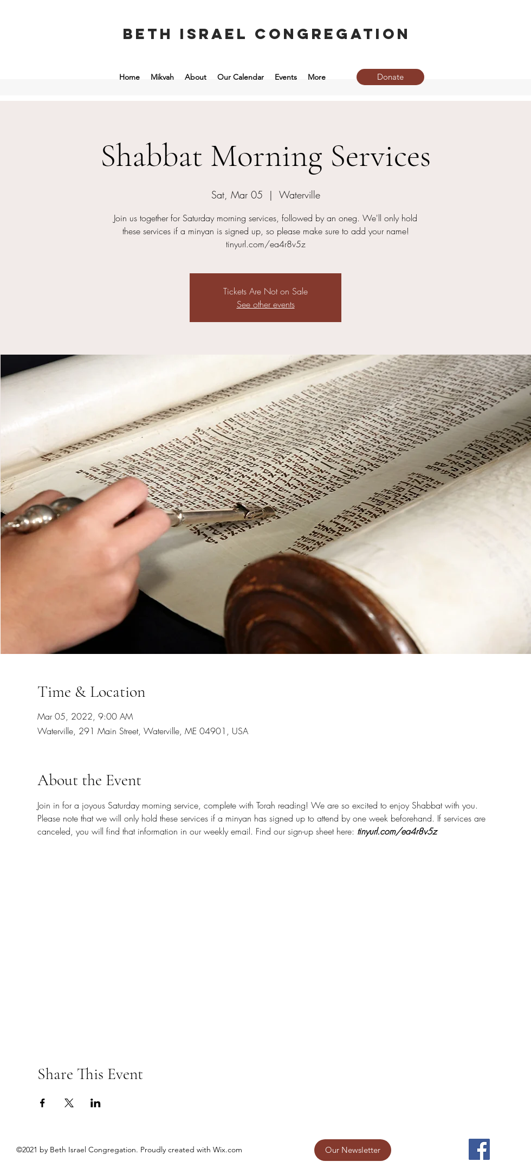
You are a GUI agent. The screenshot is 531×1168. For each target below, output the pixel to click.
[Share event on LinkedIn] (95, 1103)
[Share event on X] (69, 1103)
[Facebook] (479, 1149)
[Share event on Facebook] (42, 1103)
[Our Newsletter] (352, 1150)
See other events (266, 304)
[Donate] (390, 77)
